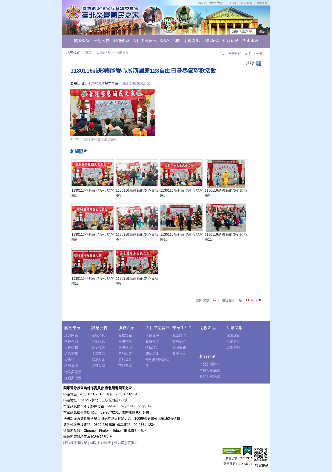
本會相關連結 (209, 370)
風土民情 (179, 335)
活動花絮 (211, 40)
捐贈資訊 (98, 360)
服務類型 (125, 347)
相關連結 (231, 40)
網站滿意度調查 (126, 443)
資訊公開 (98, 366)
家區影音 (233, 335)
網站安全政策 (100, 443)
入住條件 (152, 335)
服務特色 (125, 341)
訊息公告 (102, 40)
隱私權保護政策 (75, 443)
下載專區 (125, 366)
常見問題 (246, 3)
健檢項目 (152, 347)
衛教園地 (192, 40)
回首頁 (202, 3)
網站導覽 (216, 3)
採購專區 (98, 354)
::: (67, 53)
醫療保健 (179, 341)
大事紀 (69, 360)
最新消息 (98, 335)
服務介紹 (121, 40)
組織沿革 (71, 354)
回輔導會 (262, 3)
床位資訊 (152, 354)
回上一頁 (256, 53)
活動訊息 (98, 341)
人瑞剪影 (233, 347)
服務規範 (125, 335)
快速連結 (250, 40)
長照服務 (179, 347)
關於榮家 (82, 40)
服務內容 (125, 354)
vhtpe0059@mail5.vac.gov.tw (129, 406)
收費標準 (152, 341)
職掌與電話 (72, 372)
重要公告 (98, 347)
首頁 (89, 52)
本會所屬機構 (209, 364)
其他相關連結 (209, 376)
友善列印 (235, 53)
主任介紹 (71, 341)
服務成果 (125, 360)
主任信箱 (231, 3)
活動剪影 (122, 52)
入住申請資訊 (145, 40)
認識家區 (71, 335)
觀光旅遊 (179, 354)
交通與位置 (72, 378)
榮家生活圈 (170, 40)
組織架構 (71, 366)
